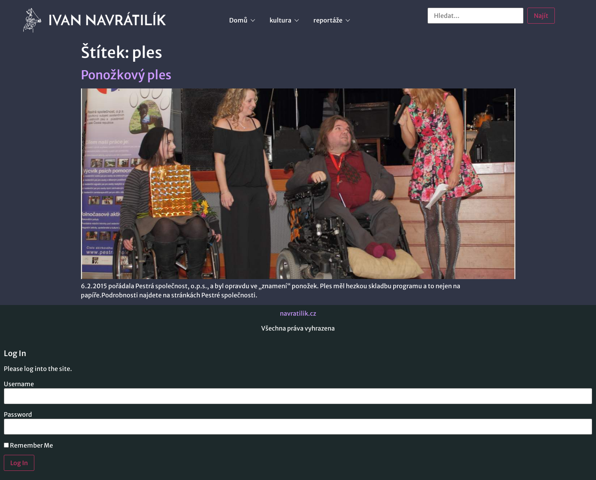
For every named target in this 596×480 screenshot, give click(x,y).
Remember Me (28, 445)
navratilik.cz (298, 313)
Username (19, 384)
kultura (284, 20)
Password (18, 414)
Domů (241, 20)
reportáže (331, 20)
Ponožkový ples (126, 75)
